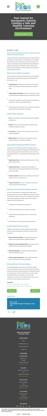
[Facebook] (17, 406)
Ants (23, 286)
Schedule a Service (23, 34)
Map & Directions (23, 364)
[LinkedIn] (23, 406)
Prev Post (12, 290)
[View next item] (14, 312)
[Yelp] (26, 406)
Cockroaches (28, 286)
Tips (11, 284)
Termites (26, 284)
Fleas (20, 286)
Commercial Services (23, 346)
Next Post (35, 290)
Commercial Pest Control (13, 286)
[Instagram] (20, 406)
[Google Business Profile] (29, 406)
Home (23, 340)
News (8, 284)
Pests (22, 284)
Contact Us (23, 349)
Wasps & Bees (16, 284)
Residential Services (23, 343)
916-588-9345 (23, 334)
